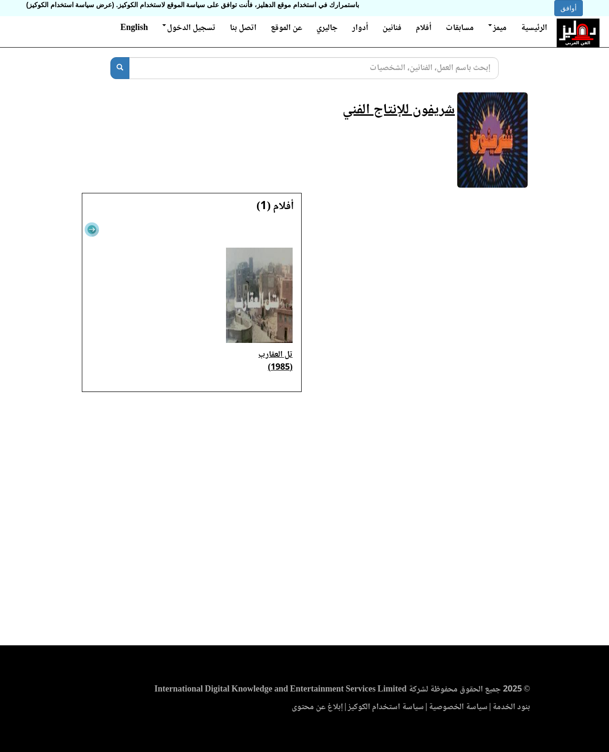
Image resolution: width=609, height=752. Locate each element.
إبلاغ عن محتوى (317, 707)
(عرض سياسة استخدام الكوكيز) (70, 5)
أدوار (360, 28)
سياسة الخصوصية (458, 707)
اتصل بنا (243, 28)
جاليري (327, 28)
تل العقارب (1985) (275, 361)
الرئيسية (534, 28)
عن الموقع (286, 28)
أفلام (424, 28)
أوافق (568, 8)
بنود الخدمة (511, 707)
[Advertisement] (304, 521)
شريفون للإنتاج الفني (399, 110)
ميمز (497, 28)
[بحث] (119, 68)
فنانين (392, 28)
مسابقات (460, 28)
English (134, 28)
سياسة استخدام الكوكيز (386, 707)
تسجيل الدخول (189, 28)
